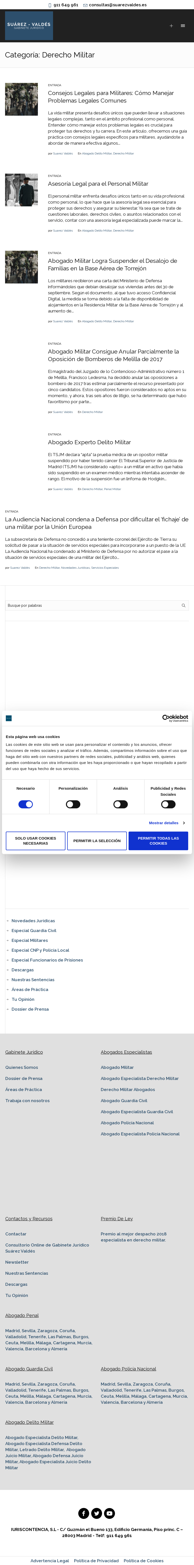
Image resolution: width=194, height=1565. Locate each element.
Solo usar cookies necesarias (35, 840)
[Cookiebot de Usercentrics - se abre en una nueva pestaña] (166, 718)
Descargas (23, 969)
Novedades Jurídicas (75, 567)
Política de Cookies (143, 1560)
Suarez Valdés (63, 153)
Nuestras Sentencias (33, 979)
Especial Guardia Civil (34, 930)
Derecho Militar (123, 153)
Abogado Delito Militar (97, 153)
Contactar (16, 1233)
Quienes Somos (21, 1067)
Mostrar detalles (164, 823)
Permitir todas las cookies (158, 840)
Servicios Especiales (105, 567)
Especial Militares (30, 940)
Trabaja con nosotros (27, 1100)
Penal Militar (112, 489)
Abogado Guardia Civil (124, 1100)
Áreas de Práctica (30, 989)
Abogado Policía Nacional (127, 1122)
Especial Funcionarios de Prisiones (47, 960)
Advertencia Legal (50, 1560)
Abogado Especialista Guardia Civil (137, 1111)
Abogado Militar (117, 1067)
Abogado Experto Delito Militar (89, 442)
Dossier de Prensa (30, 1009)
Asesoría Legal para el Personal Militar (98, 183)
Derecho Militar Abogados (128, 1089)
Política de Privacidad (96, 1560)
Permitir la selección (97, 841)
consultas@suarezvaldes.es (118, 4)
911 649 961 (66, 4)
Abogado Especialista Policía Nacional (140, 1133)
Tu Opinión (23, 999)
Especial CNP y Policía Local (40, 950)
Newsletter (17, 1261)
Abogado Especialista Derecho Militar (140, 1078)
